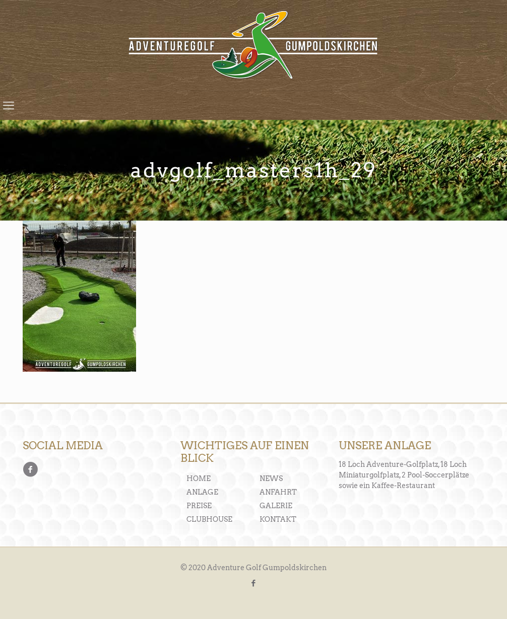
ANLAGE (202, 492)
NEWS (271, 478)
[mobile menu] (8, 105)
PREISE (199, 506)
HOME (198, 478)
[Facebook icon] (254, 583)
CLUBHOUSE (209, 519)
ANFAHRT (278, 492)
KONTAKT (278, 519)
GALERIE (276, 506)
